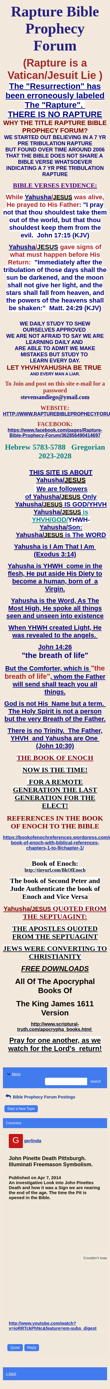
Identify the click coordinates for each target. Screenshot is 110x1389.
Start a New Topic (21, 1109)
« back (11, 1374)
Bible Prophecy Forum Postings (39, 1097)
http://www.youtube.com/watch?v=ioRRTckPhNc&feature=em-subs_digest (53, 1326)
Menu (13, 1074)
